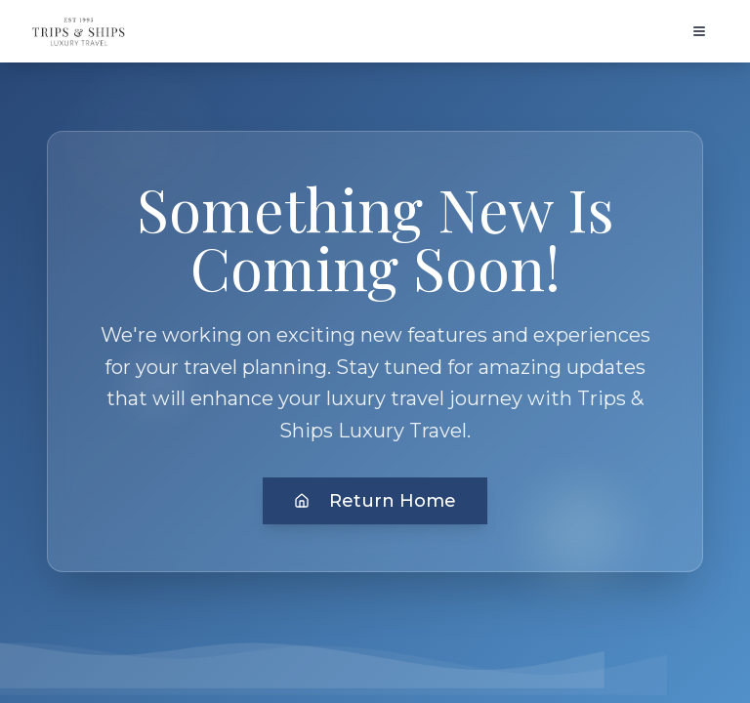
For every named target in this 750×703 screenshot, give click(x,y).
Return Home (375, 501)
